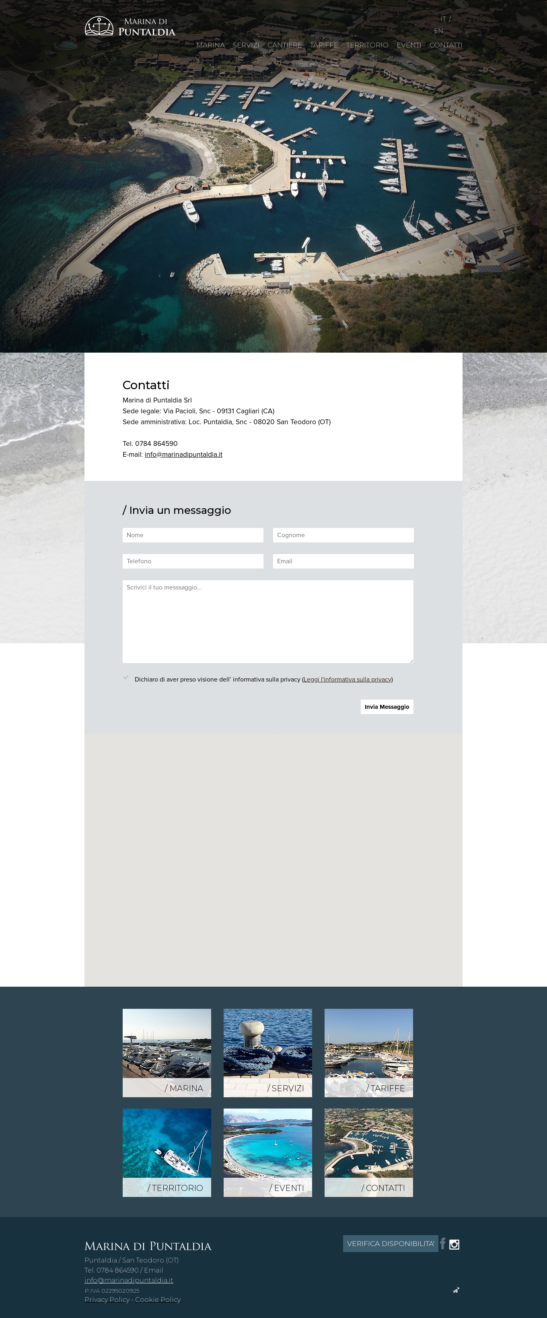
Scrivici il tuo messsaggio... (268, 621)
